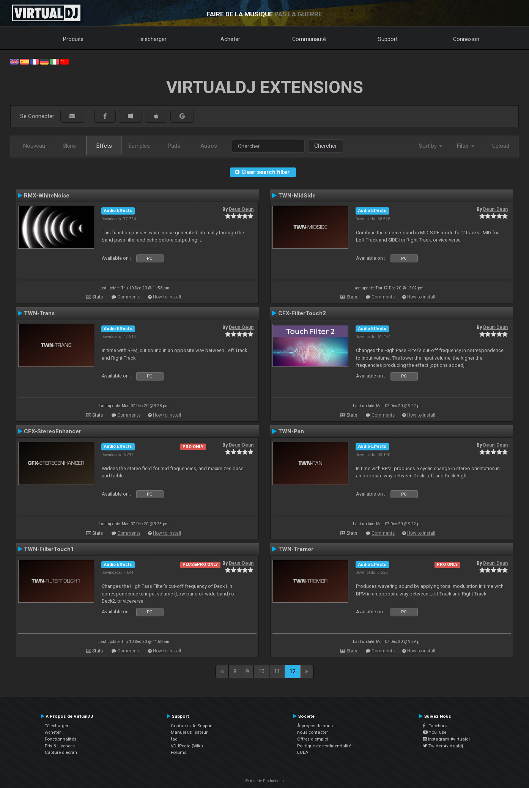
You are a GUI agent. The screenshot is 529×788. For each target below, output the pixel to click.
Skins (69, 145)
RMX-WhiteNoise (46, 195)
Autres (208, 145)
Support (388, 39)
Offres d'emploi (312, 739)
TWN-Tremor (295, 549)
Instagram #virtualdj (446, 739)
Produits (73, 39)
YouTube (434, 732)
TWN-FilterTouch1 (49, 549)
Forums (178, 752)
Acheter (230, 39)
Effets (104, 145)
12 (293, 671)
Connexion (466, 39)
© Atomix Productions (265, 781)
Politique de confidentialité (324, 746)
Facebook (435, 725)
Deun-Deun (241, 209)
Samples (139, 145)
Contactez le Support (192, 725)
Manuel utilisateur (189, 732)
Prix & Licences (60, 746)
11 (277, 671)
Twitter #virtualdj (443, 746)
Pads (174, 145)
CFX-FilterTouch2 (302, 313)
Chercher (325, 145)
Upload (500, 145)
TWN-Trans (39, 313)
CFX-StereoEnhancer (52, 431)
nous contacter (312, 732)
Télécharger (152, 39)
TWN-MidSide (297, 195)
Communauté (309, 39)
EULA (303, 752)
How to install (167, 297)
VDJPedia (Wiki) (187, 746)
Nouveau (34, 145)
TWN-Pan (291, 431)
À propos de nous (315, 725)
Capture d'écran (61, 752)
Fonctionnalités (60, 739)
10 (261, 671)
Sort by (430, 145)
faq (174, 739)
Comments (128, 297)
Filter (465, 145)
